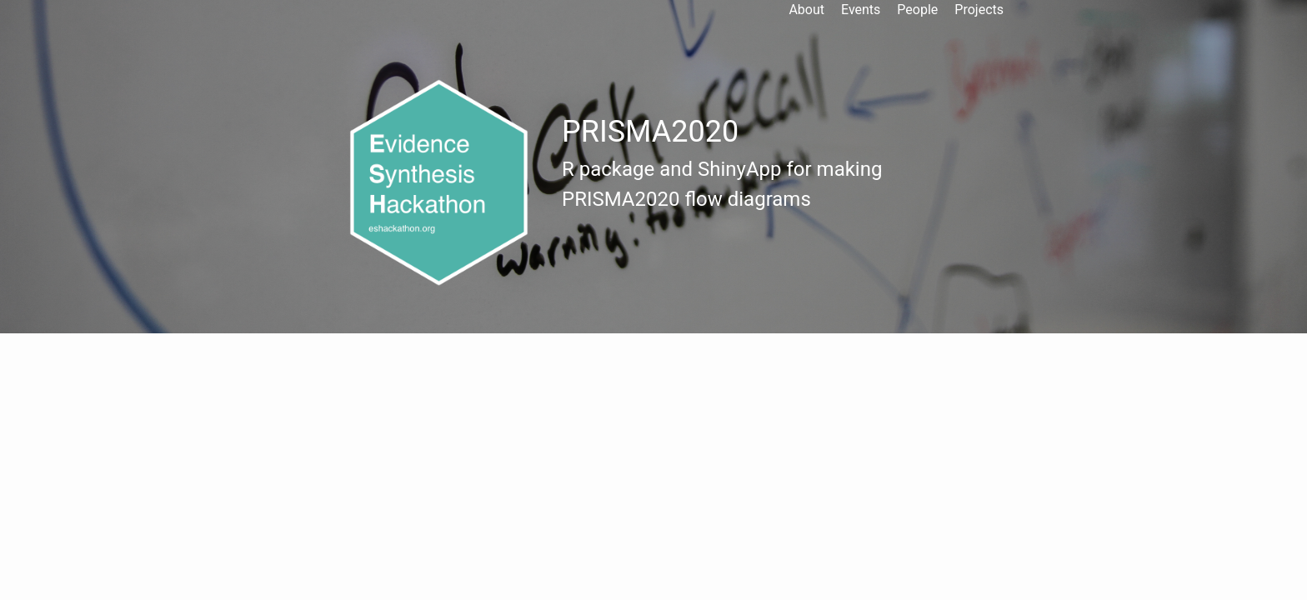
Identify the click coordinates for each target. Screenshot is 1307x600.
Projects (979, 10)
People (917, 10)
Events (860, 10)
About (806, 10)
